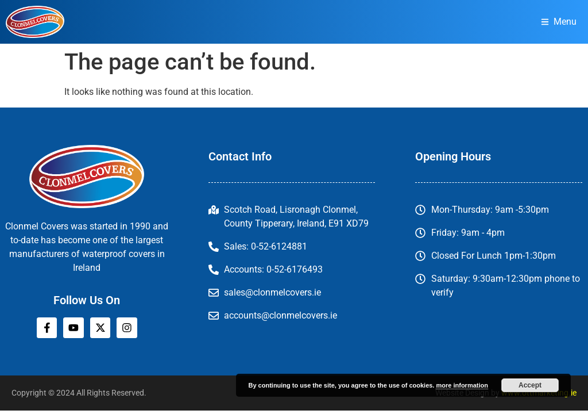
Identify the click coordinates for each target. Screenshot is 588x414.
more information (462, 385)
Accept (530, 385)
